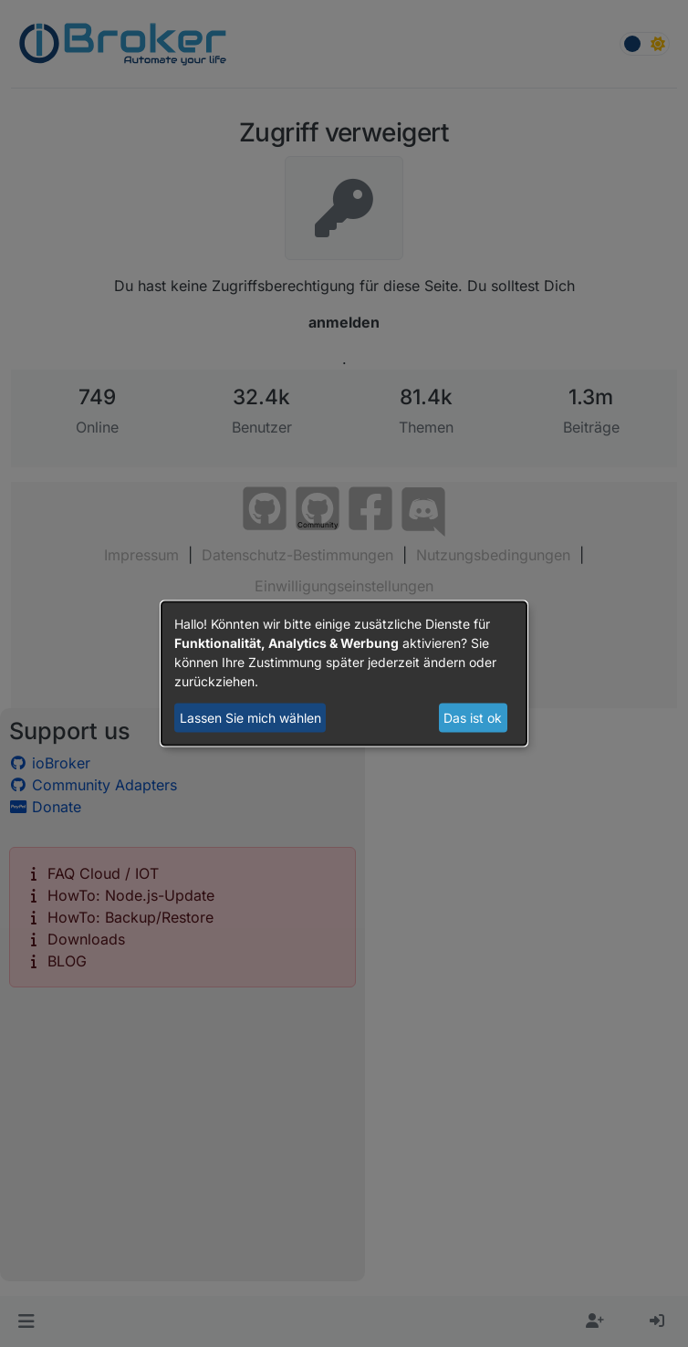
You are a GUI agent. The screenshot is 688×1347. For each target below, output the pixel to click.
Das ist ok (472, 718)
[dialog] (344, 674)
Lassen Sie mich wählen (250, 718)
